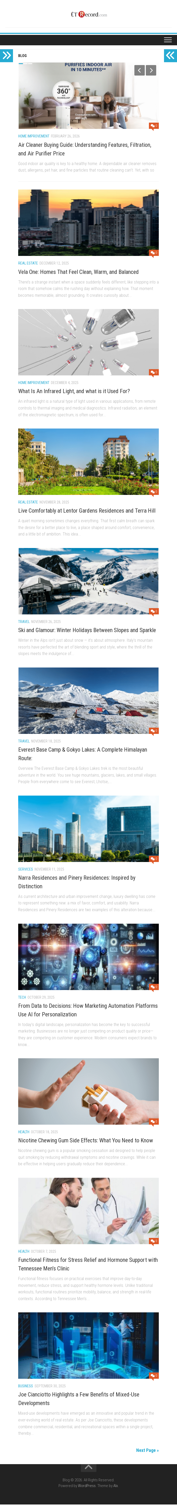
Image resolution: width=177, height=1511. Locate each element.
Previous (139, 70)
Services (25, 876)
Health (23, 1138)
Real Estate (28, 270)
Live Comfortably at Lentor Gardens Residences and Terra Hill (86, 517)
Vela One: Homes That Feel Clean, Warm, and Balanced (78, 278)
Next (151, 70)
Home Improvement (33, 136)
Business (25, 1392)
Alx (115, 1492)
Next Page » (147, 1456)
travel (24, 628)
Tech (22, 1004)
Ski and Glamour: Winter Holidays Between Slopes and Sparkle (87, 636)
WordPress (87, 1492)
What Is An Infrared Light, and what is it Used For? (74, 397)
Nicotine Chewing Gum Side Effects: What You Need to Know (85, 1147)
